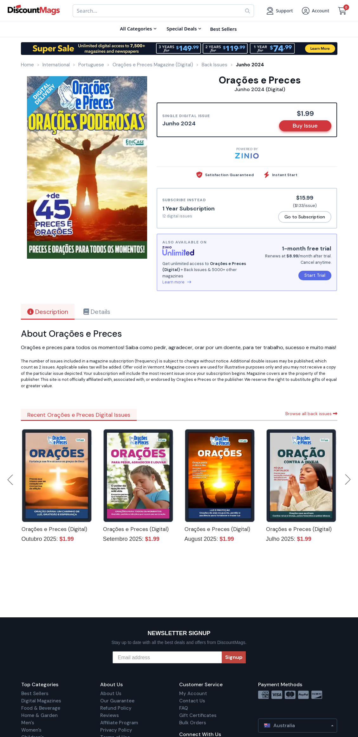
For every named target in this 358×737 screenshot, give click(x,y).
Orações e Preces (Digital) (54, 529)
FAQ (183, 708)
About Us (110, 693)
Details (96, 312)
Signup (234, 657)
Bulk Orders (192, 723)
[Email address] (167, 657)
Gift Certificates (198, 715)
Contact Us (192, 701)
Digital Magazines (41, 701)
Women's (31, 730)
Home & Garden (39, 715)
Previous (10, 479)
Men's (27, 723)
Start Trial (314, 275)
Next (347, 479)
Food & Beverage (40, 708)
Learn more (176, 282)
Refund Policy (116, 708)
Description (47, 312)
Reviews (109, 715)
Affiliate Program (119, 723)
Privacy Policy (116, 730)
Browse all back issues (311, 413)
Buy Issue (305, 125)
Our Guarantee (117, 701)
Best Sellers (35, 693)
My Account (193, 693)
